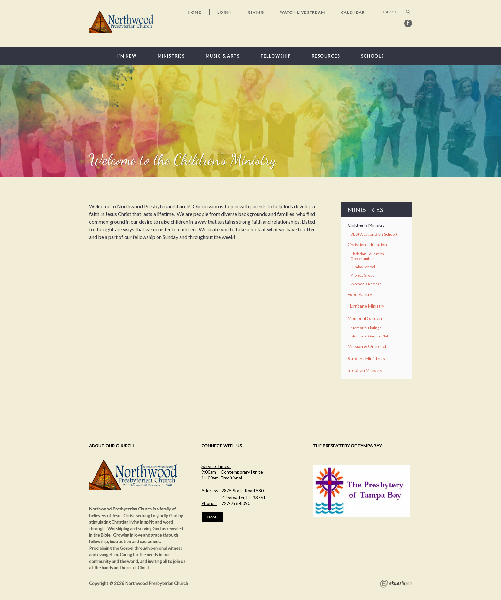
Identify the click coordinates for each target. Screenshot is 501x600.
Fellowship (275, 56)
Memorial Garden (365, 318)
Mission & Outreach (368, 346)
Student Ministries (366, 358)
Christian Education (367, 244)
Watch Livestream (302, 12)
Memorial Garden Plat (369, 336)
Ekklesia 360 (396, 584)
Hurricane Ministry (366, 306)
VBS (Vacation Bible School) (374, 234)
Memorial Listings (366, 327)
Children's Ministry (366, 225)
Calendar (353, 12)
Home (195, 12)
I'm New (127, 56)
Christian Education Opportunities (367, 256)
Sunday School (363, 266)
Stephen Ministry (365, 370)
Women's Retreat (366, 283)
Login (224, 12)
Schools (372, 56)
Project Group (362, 275)
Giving (256, 12)
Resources (326, 56)
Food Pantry (360, 294)
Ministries (171, 56)
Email (212, 517)
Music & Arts (223, 56)
